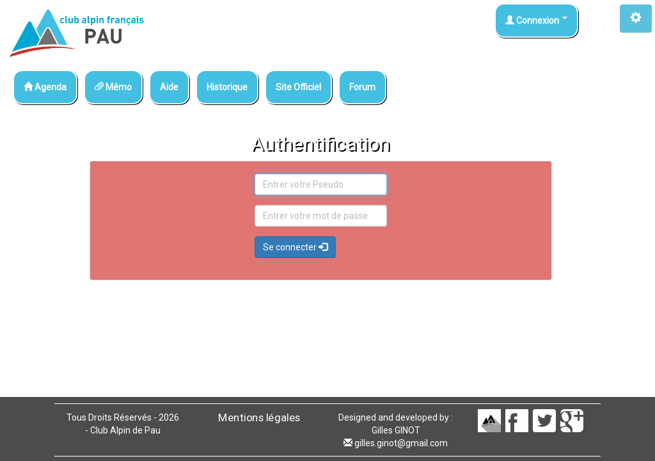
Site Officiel (298, 87)
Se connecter (295, 247)
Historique (227, 87)
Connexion (536, 20)
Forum (362, 87)
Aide (169, 87)
